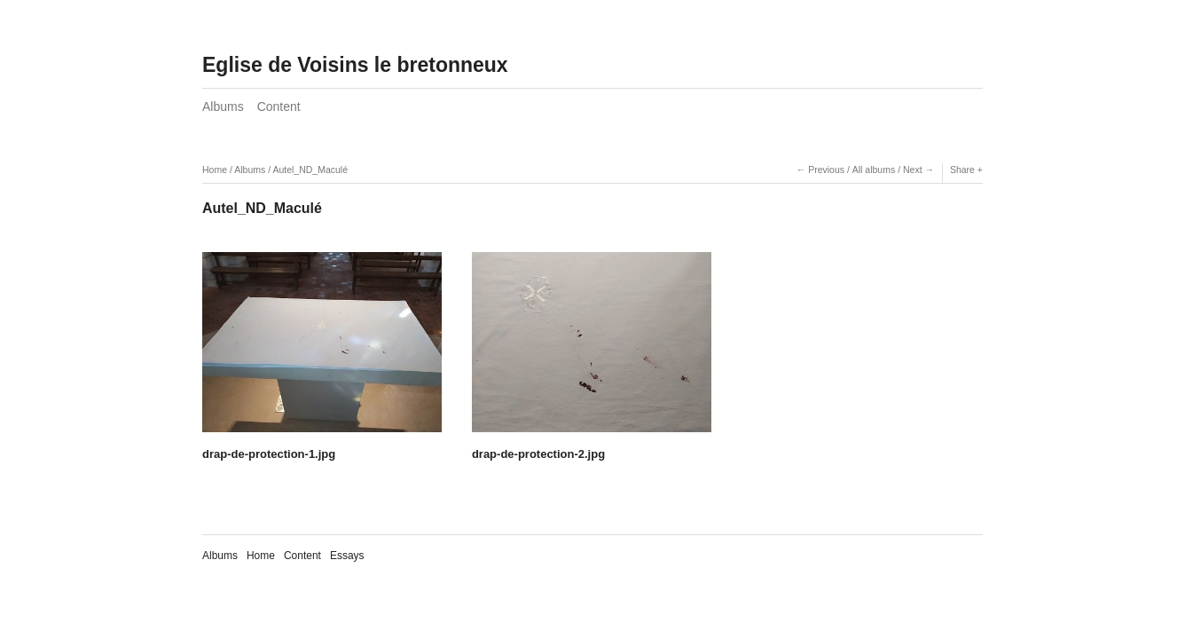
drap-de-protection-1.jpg (268, 454)
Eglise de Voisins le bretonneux (355, 64)
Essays (347, 555)
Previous (826, 169)
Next (912, 169)
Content (279, 106)
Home (214, 169)
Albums (223, 106)
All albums (873, 169)
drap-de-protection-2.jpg (538, 454)
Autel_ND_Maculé (310, 169)
